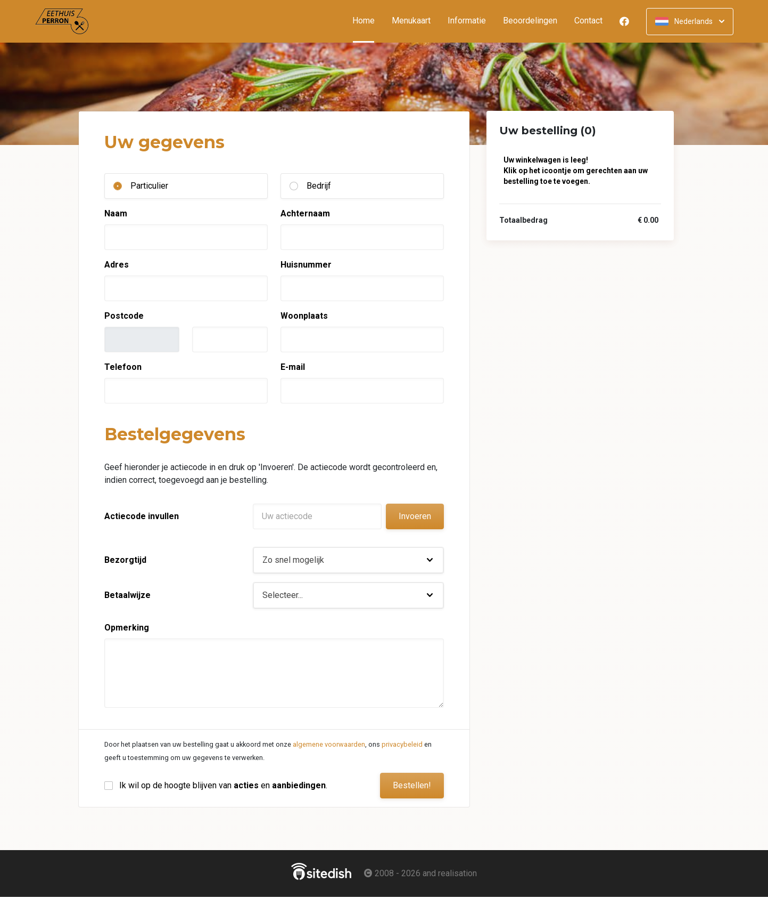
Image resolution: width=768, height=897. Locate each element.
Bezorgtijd (125, 560)
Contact (588, 21)
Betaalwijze (127, 595)
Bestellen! (412, 785)
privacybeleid (402, 744)
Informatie (467, 21)
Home (367, 21)
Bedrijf (319, 186)
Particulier (149, 186)
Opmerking (126, 628)
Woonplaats (304, 316)
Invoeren (415, 516)
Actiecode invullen (141, 516)
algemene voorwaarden (329, 744)
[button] (348, 560)
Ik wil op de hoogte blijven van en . (223, 785)
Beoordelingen (530, 21)
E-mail (292, 367)
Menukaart (411, 21)
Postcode (124, 316)
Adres (116, 265)
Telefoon (123, 367)
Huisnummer (306, 265)
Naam (115, 213)
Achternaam (305, 213)
